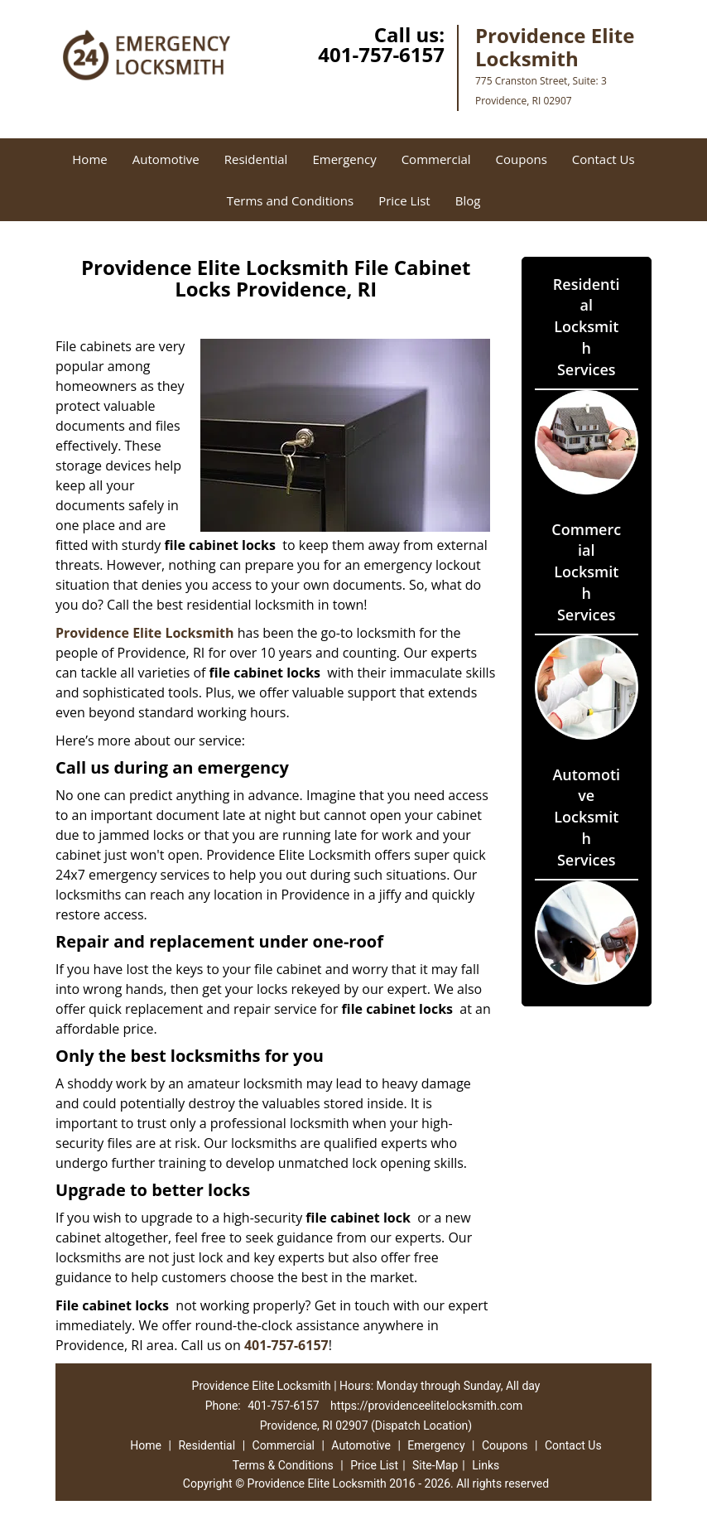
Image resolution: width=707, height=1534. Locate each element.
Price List (404, 200)
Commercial (436, 159)
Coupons (521, 159)
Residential (256, 159)
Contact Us (603, 159)
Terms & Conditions (283, 1465)
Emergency (344, 159)
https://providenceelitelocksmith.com (426, 1405)
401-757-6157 (381, 54)
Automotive (166, 159)
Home (89, 159)
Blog (468, 200)
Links (485, 1465)
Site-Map (435, 1465)
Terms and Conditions (290, 200)
